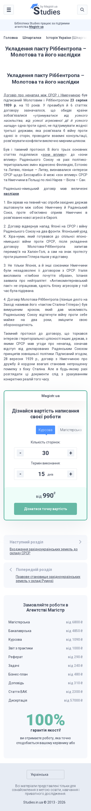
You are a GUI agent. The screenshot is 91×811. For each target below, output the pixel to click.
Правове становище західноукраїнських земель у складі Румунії (48, 579)
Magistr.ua (36, 26)
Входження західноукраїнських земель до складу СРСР (44, 551)
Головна (11, 38)
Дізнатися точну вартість (45, 509)
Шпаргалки (32, 38)
